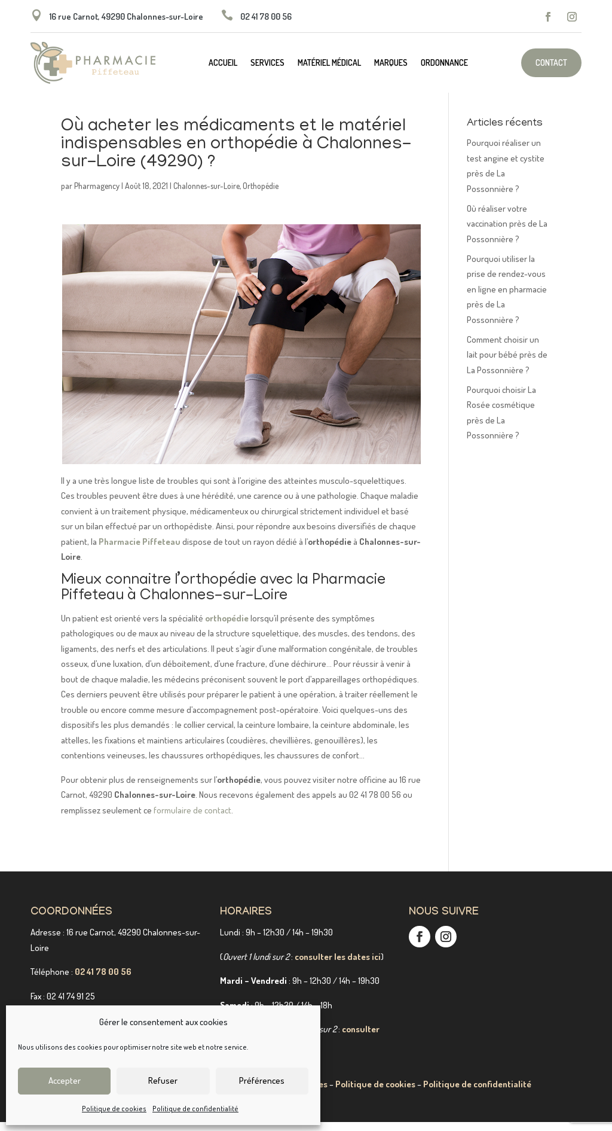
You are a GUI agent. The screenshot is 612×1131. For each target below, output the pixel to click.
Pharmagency (97, 195)
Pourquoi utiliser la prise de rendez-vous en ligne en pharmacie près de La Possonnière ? (507, 298)
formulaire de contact (192, 819)
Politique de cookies (114, 1108)
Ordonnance (444, 63)
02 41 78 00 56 (103, 980)
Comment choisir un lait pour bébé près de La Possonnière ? (507, 364)
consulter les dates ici (338, 965)
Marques (391, 63)
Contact (551, 62)
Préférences (261, 1080)
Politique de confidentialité (195, 1108)
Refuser (163, 1080)
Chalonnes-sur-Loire (206, 195)
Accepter (64, 1080)
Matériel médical (329, 63)
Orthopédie (261, 195)
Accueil (223, 63)
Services (267, 63)
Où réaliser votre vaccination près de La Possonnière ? (507, 233)
